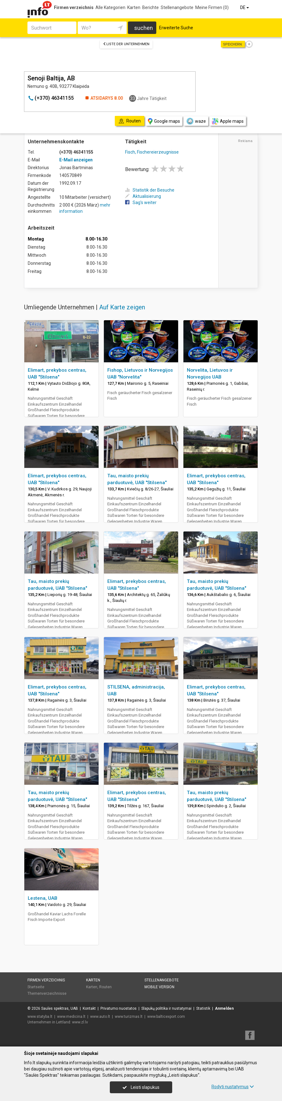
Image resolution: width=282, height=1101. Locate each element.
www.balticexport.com (166, 1016)
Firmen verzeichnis (74, 7)
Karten (133, 7)
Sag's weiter (141, 202)
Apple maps (228, 121)
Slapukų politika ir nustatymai (166, 1008)
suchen (143, 28)
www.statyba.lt (39, 1016)
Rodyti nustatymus (233, 1086)
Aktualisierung (143, 196)
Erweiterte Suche (176, 27)
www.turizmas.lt (129, 1016)
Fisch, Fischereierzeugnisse (152, 152)
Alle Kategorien (110, 7)
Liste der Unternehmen (126, 44)
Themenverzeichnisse (46, 993)
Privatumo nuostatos (118, 1008)
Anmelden (224, 1008)
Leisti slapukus (141, 1087)
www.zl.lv (80, 1022)
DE (245, 7)
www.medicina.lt (71, 1016)
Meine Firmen (212, 7)
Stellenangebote (177, 7)
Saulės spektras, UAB (59, 1008)
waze (196, 121)
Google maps (164, 121)
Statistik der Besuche (149, 190)
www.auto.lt (100, 1016)
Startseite (35, 987)
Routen (105, 987)
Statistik (203, 1008)
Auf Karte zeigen (122, 307)
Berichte (150, 7)
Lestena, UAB (42, 898)
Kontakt (89, 1008)
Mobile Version (159, 987)
